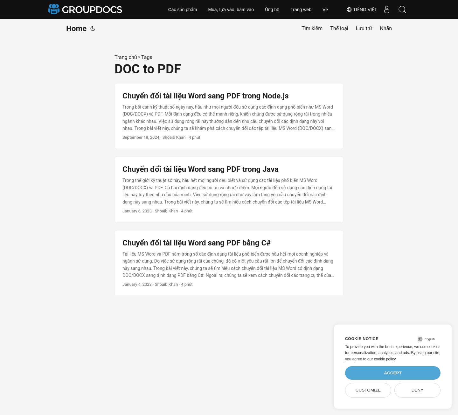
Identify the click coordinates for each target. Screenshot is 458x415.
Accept (393, 373)
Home (76, 28)
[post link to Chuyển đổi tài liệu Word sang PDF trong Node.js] (229, 116)
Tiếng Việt (361, 9)
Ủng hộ (272, 9)
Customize (368, 390)
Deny (418, 390)
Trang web (300, 9)
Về (325, 9)
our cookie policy (381, 359)
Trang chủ (125, 57)
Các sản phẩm (182, 9)
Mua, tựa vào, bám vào (231, 9)
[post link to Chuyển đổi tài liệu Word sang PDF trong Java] (229, 189)
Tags (146, 57)
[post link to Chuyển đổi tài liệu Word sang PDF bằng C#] (229, 263)
